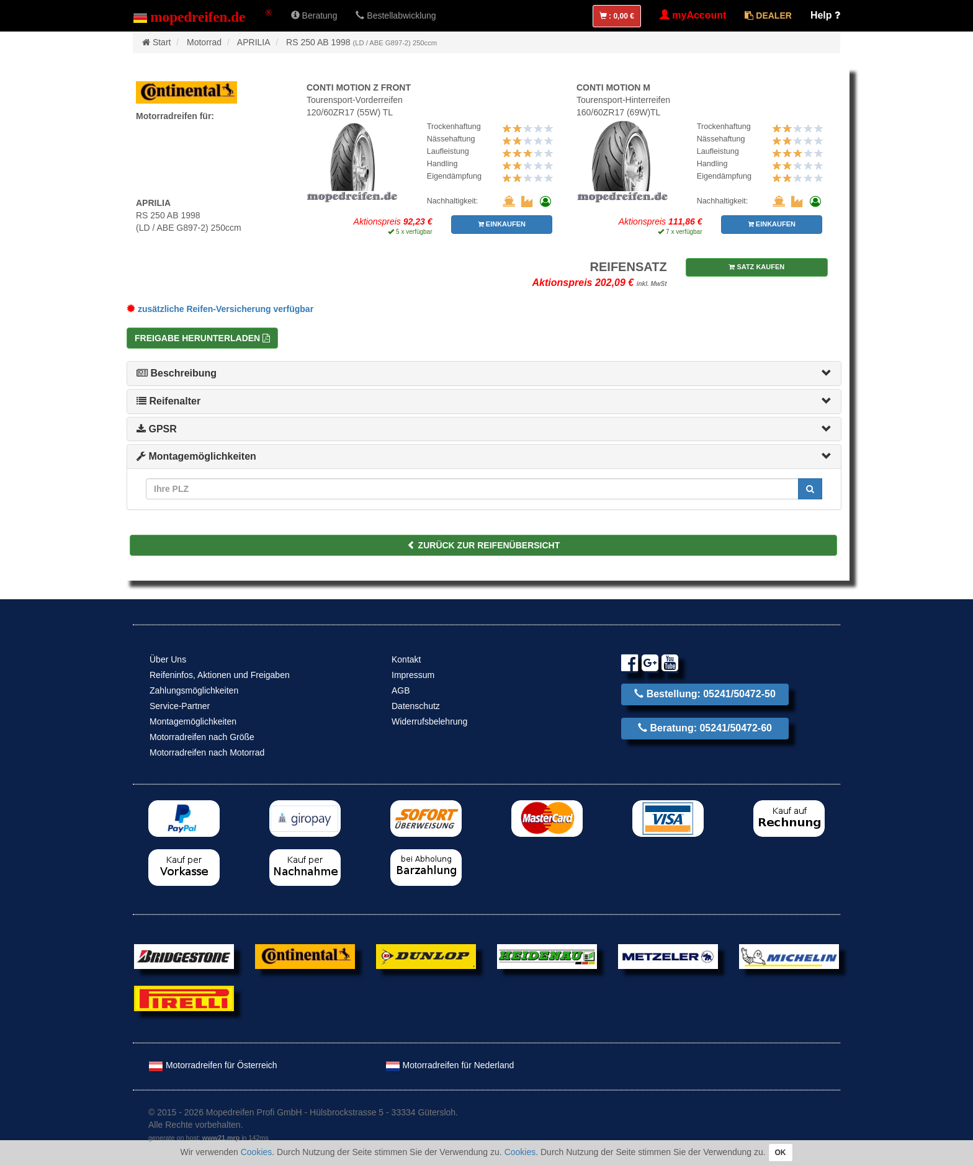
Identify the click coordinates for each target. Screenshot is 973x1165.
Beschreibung (177, 373)
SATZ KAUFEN (756, 266)
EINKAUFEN (502, 224)
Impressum (413, 675)
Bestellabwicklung (396, 15)
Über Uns (168, 659)
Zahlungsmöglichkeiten (194, 690)
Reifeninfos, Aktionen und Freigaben (220, 675)
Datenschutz (416, 706)
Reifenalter (168, 401)
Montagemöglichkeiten (196, 456)
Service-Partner (180, 706)
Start (162, 42)
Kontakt (406, 659)
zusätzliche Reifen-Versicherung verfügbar (220, 309)
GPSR (157, 429)
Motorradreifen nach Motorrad (207, 752)
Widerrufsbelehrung (429, 721)
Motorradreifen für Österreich (212, 1065)
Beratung (314, 15)
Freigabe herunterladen (202, 338)
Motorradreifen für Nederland (449, 1065)
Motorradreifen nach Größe (202, 737)
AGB (401, 690)
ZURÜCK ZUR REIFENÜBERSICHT (483, 545)
